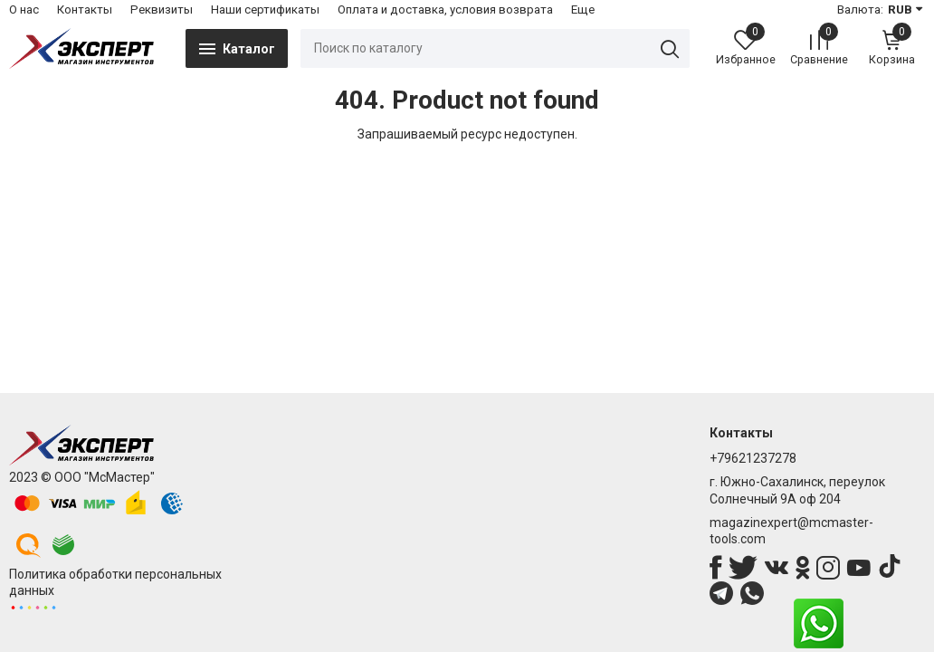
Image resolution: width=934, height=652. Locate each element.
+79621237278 (753, 458)
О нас (24, 9)
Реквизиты (161, 9)
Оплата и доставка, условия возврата (445, 9)
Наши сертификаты (265, 9)
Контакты (84, 9)
